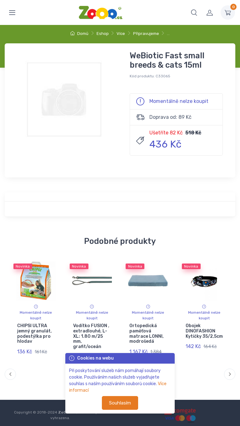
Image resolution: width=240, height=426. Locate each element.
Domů (79, 33)
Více (121, 33)
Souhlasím (120, 403)
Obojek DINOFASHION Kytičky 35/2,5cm (203, 331)
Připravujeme (146, 33)
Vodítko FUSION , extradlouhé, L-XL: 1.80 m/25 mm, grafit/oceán (91, 336)
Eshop (103, 33)
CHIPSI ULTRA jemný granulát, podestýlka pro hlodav (34, 333)
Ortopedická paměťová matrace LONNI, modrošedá (146, 333)
